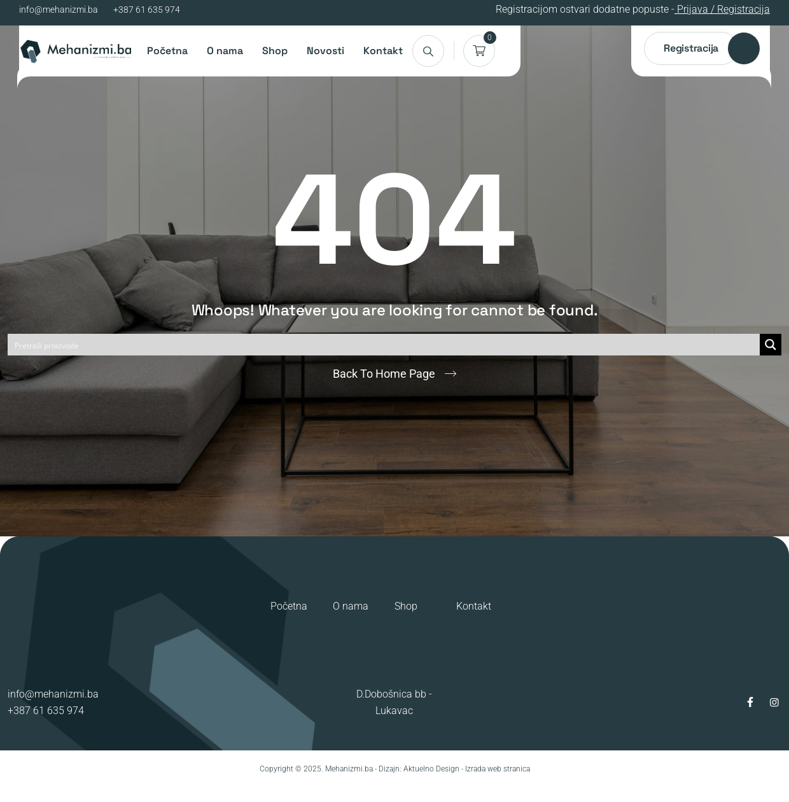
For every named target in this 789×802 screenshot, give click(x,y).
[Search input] (384, 344)
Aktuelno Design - (433, 768)
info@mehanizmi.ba (58, 9)
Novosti (325, 50)
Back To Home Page (384, 373)
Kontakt (383, 50)
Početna (167, 50)
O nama (225, 50)
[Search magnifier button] (770, 344)
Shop (275, 50)
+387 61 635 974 (146, 9)
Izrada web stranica (497, 768)
